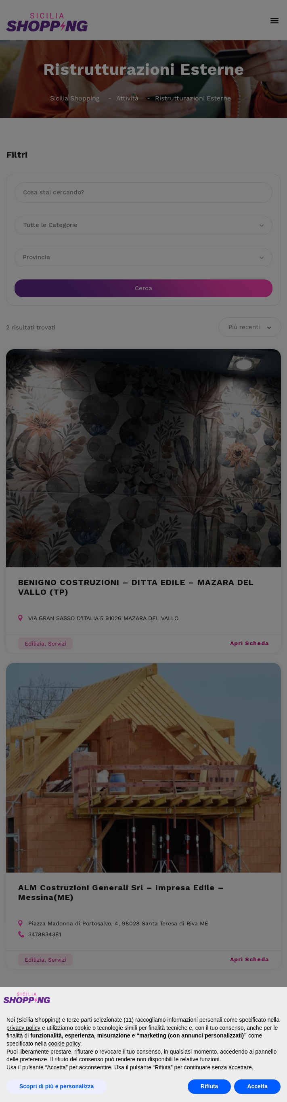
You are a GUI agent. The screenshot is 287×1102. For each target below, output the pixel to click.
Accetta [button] (257, 1086)
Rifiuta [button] (209, 1086)
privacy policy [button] (23, 1028)
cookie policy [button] (64, 1043)
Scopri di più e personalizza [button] (56, 1086)
